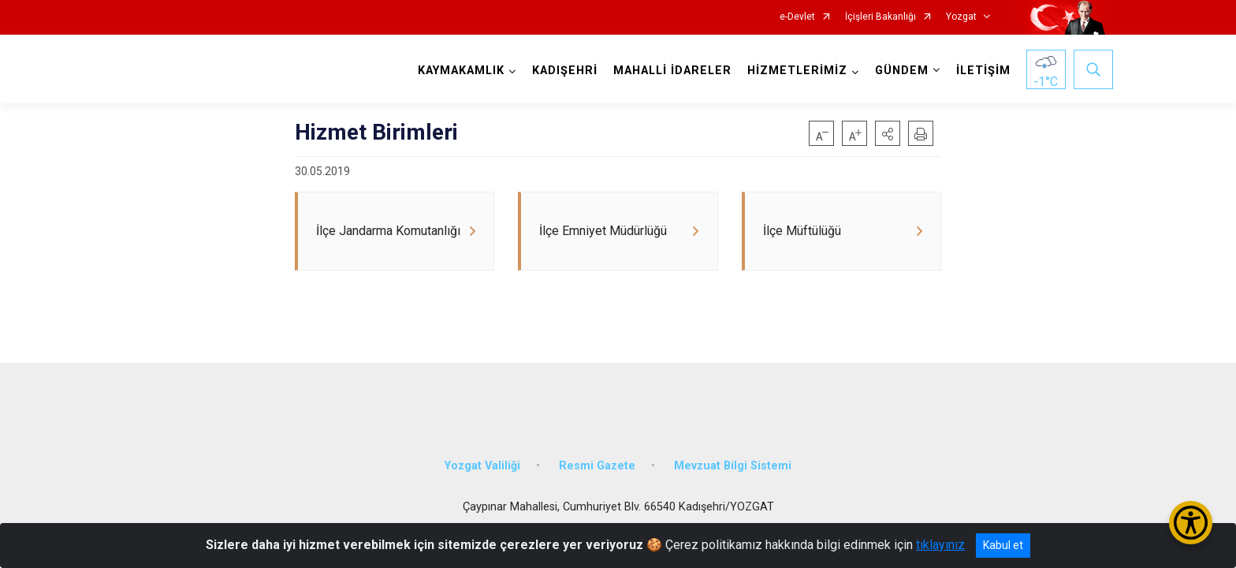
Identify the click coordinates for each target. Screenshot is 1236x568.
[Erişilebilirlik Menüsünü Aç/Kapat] (1190, 522)
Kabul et (1003, 545)
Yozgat (961, 17)
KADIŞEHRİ (561, 70)
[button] (887, 133)
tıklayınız (940, 544)
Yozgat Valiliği (482, 451)
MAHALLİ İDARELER (668, 70)
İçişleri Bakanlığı (880, 17)
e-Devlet (797, 17)
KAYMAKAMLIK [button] (457, 70)
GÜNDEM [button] (898, 70)
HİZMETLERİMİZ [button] (793, 70)
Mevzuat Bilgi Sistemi (732, 451)
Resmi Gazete (597, 451)
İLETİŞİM (979, 70)
